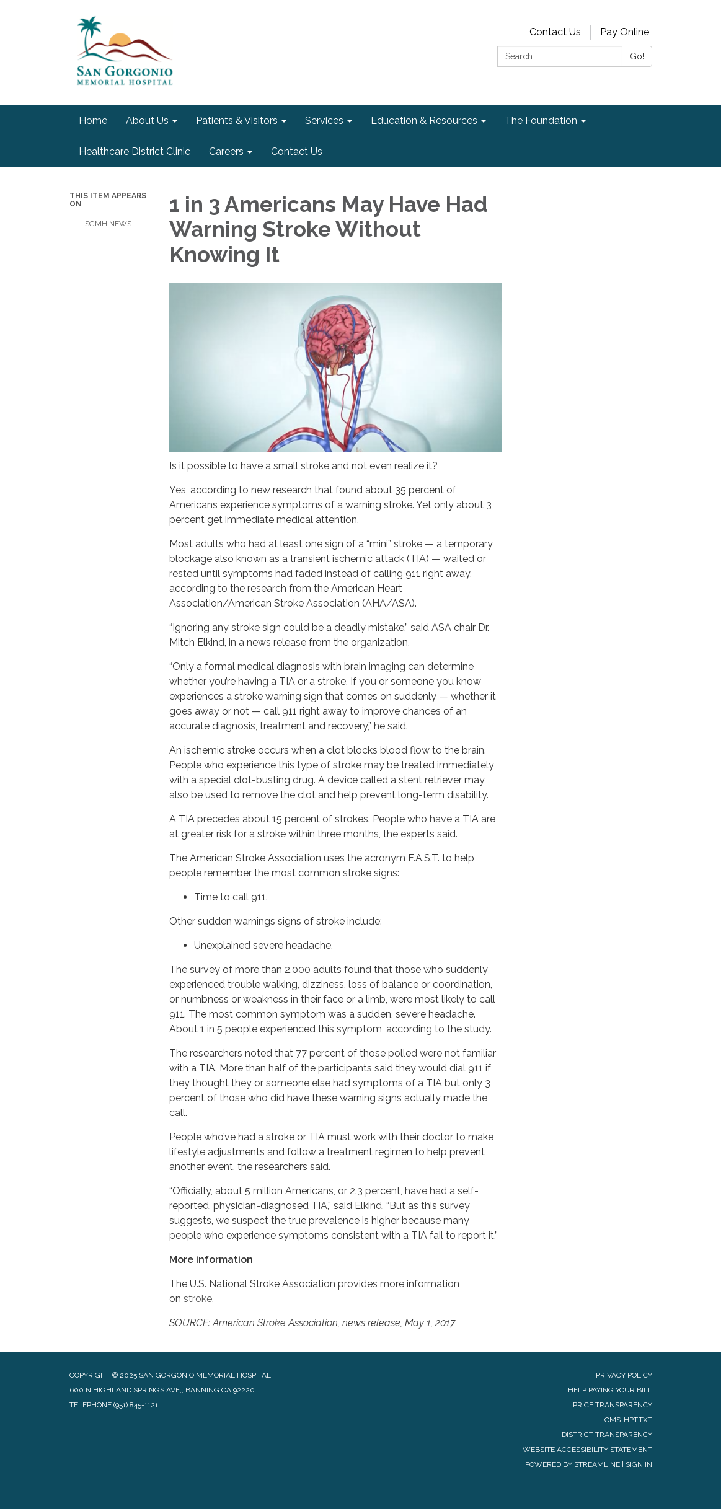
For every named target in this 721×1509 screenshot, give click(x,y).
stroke (198, 1298)
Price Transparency (612, 1405)
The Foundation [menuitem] (541, 120)
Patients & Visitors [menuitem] (237, 120)
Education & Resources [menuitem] (424, 120)
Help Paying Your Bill (610, 1390)
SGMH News (108, 223)
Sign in (639, 1464)
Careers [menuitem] (226, 151)
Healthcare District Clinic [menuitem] (134, 151)
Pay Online (624, 32)
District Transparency (607, 1434)
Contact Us (555, 32)
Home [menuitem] (93, 120)
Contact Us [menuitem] (296, 151)
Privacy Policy (624, 1375)
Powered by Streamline (572, 1464)
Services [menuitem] (324, 120)
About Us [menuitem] (147, 120)
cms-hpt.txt (628, 1419)
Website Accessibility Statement (587, 1449)
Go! (637, 56)
